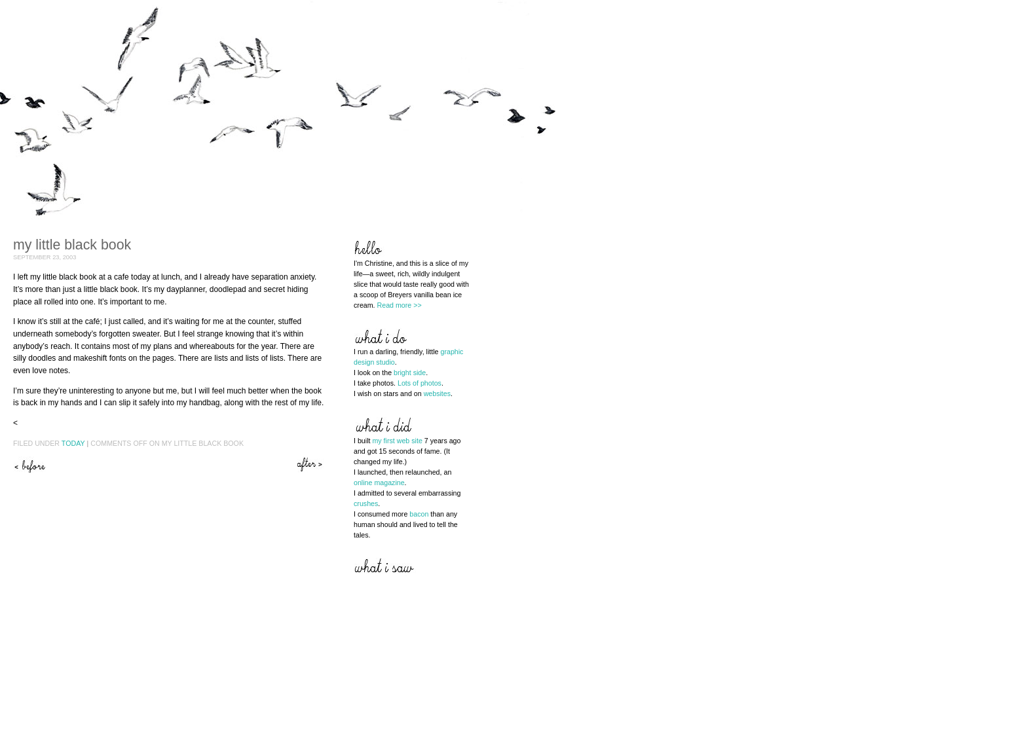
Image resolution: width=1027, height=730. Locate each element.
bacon (418, 514)
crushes (366, 503)
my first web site (397, 441)
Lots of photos (419, 383)
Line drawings (311, 464)
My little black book (72, 245)
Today (73, 443)
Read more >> (399, 305)
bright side (410, 372)
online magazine (379, 482)
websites (437, 393)
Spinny (29, 464)
